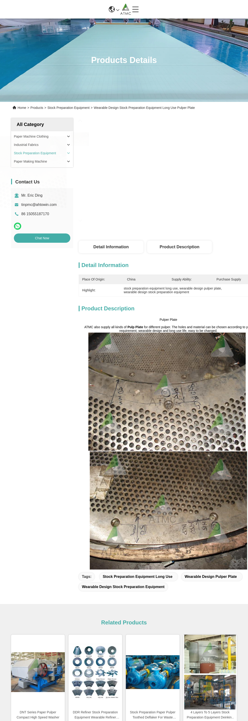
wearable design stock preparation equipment (123, 587)
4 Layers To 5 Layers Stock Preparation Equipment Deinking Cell (210, 715)
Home (22, 108)
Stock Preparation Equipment (68, 108)
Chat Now (42, 238)
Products (37, 108)
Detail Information (111, 247)
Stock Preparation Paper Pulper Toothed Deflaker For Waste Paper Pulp (153, 715)
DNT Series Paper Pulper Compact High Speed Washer (38, 714)
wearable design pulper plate (211, 577)
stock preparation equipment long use (137, 577)
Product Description (179, 247)
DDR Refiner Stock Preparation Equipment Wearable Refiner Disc (95, 715)
